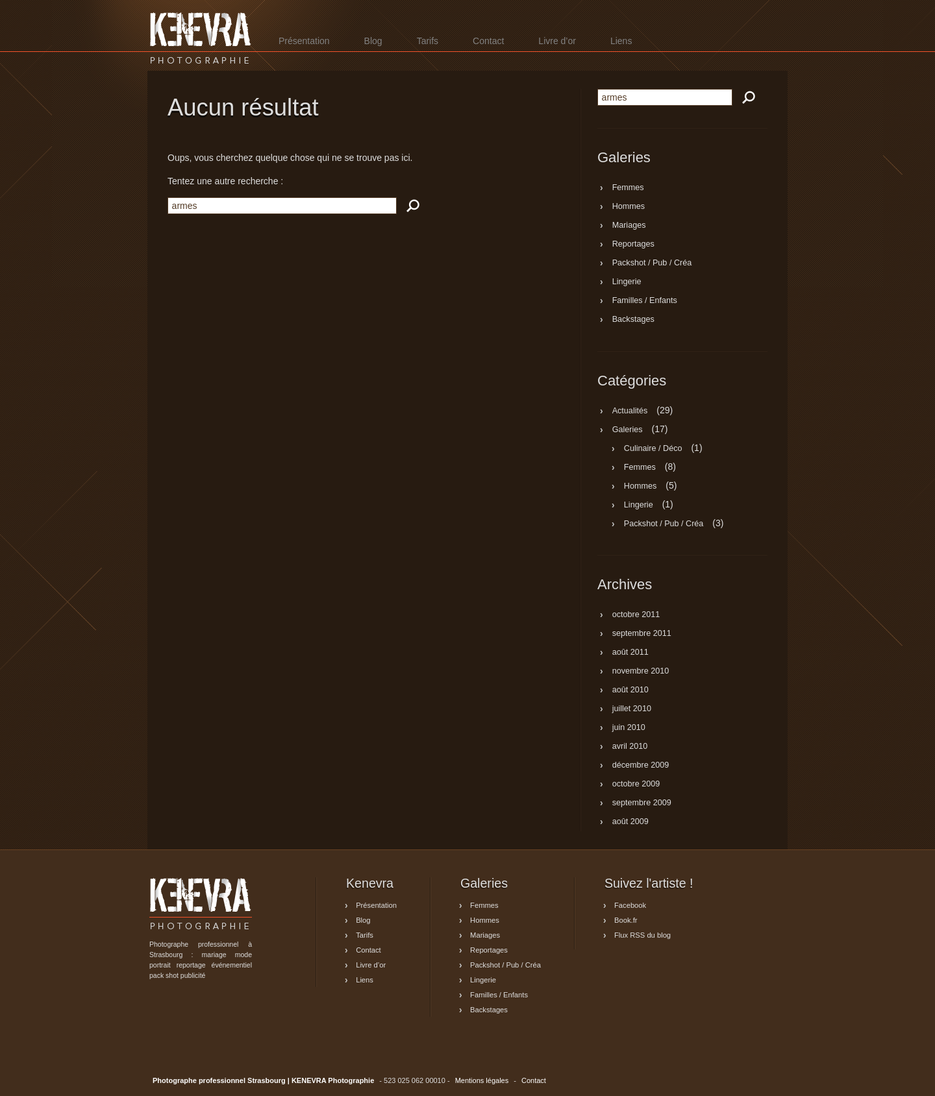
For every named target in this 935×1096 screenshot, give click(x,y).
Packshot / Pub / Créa (652, 263)
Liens (621, 41)
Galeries (627, 429)
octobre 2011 (636, 615)
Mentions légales (482, 1080)
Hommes (628, 207)
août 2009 (630, 822)
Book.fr (625, 920)
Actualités (630, 410)
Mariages (629, 225)
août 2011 (630, 652)
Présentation (304, 41)
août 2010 (630, 690)
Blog (373, 41)
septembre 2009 (641, 803)
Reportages (633, 244)
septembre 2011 (641, 634)
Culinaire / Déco (653, 448)
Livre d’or (557, 41)
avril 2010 (630, 746)
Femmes (628, 188)
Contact (488, 41)
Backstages (633, 319)
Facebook (630, 905)
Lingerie (627, 282)
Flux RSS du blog (642, 935)
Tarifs (427, 41)
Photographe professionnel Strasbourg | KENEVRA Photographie (200, 38)
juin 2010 (628, 728)
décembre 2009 (640, 765)
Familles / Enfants (644, 301)
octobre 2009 (636, 784)
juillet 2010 (631, 709)
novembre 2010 (640, 671)
